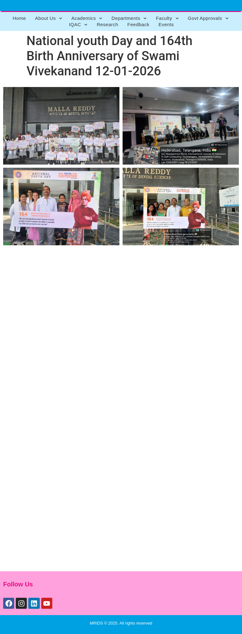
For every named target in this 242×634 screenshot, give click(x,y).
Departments (129, 18)
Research (107, 24)
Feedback (138, 24)
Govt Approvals (208, 18)
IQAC (78, 24)
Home (19, 18)
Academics (86, 18)
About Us (48, 18)
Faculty (167, 18)
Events (166, 24)
